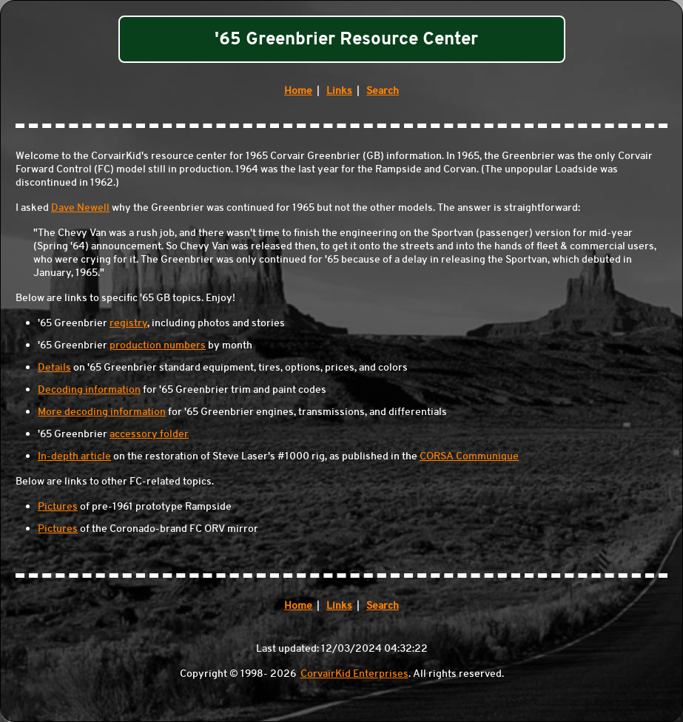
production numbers (158, 344)
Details (54, 367)
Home (298, 90)
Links (339, 90)
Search (382, 90)
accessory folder (149, 433)
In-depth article (74, 455)
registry (128, 322)
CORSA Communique (469, 455)
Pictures (58, 506)
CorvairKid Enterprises (354, 673)
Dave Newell (80, 207)
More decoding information (102, 411)
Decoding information (89, 389)
